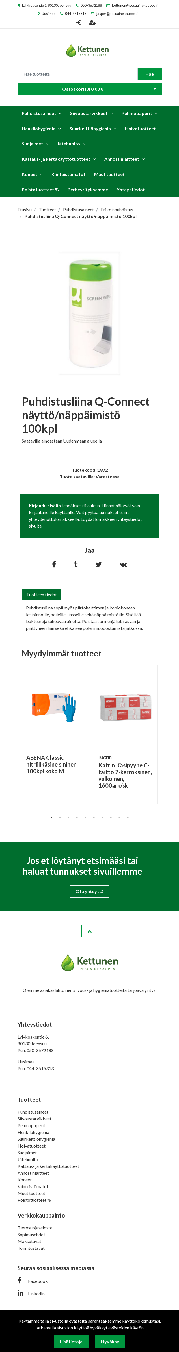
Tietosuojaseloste (35, 1227)
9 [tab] (119, 817)
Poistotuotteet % (40, 189)
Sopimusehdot (31, 1234)
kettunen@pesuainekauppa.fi (135, 5)
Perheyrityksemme (88, 189)
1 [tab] (51, 817)
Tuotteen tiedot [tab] (41, 594)
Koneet (29, 174)
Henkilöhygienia (38, 128)
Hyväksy (110, 1341)
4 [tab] (77, 817)
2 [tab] (60, 817)
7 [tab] (102, 817)
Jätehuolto (68, 143)
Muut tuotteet (109, 174)
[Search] (78, 74)
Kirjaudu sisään (45, 505)
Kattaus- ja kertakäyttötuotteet (56, 159)
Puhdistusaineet (39, 113)
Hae (149, 74)
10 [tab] (128, 817)
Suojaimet (32, 143)
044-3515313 (75, 13)
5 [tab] (85, 817)
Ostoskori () (82, 89)
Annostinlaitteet (121, 159)
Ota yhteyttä (89, 891)
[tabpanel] (53, 734)
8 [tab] (111, 817)
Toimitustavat (31, 1248)
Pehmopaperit (137, 113)
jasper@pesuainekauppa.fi (117, 13)
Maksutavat (29, 1241)
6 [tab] (94, 817)
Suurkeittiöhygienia (90, 128)
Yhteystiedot (131, 189)
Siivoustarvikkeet (88, 113)
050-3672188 (91, 5)
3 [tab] (68, 817)
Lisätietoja (71, 1341)
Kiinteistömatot (68, 174)
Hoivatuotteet (140, 128)
